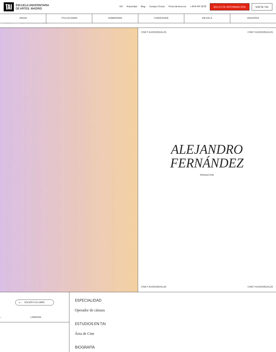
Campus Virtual (157, 7)
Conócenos (161, 18)
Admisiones (115, 18)
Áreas (23, 18)
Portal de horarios (177, 7)
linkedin (35, 317)
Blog (143, 7)
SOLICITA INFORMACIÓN (230, 7)
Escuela (207, 18)
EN (121, 7)
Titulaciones (69, 18)
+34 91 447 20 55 (198, 7)
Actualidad (131, 7)
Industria (253, 18)
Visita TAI (262, 7)
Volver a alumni (34, 302)
